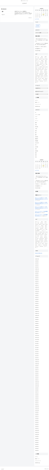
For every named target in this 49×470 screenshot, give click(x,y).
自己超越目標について (38, 48)
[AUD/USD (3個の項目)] (46, 72)
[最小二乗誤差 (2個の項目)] (45, 79)
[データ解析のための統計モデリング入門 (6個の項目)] (40, 64)
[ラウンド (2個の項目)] (46, 81)
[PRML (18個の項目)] (46, 59)
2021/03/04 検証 (37, 50)
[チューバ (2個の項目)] (41, 82)
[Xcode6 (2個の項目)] (46, 78)
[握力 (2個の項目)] (36, 79)
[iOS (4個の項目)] (44, 67)
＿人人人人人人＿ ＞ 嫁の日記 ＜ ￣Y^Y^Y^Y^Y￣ (38, 25)
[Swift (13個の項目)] (46, 60)
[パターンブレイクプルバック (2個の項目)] (44, 77)
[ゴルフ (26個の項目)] (46, 57)
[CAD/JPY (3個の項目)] (42, 72)
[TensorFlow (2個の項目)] (37, 81)
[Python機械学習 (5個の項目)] (38, 65)
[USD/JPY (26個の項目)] (42, 57)
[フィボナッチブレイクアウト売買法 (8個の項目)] (40, 61)
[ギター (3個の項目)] (42, 70)
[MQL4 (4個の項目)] (43, 68)
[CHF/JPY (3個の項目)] (46, 69)
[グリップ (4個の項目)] (46, 68)
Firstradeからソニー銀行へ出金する (40, 46)
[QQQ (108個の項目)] (46, 56)
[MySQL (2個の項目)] (46, 74)
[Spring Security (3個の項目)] (41, 74)
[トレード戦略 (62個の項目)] (37, 57)
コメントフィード (38, 104)
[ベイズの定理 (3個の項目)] (37, 70)
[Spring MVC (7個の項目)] (37, 63)
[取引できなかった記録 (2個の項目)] (38, 78)
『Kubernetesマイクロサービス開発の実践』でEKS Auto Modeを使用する (41, 44)
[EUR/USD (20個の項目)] (40, 59)
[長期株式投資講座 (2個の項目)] (37, 76)
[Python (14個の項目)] (43, 60)
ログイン (36, 100)
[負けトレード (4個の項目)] (37, 67)
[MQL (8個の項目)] (46, 61)
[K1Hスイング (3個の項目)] (37, 72)
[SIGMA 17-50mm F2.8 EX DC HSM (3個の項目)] (39, 69)
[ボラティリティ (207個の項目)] (38, 56)
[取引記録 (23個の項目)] (36, 59)
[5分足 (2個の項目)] (36, 77)
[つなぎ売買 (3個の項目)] (37, 73)
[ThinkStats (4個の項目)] (40, 68)
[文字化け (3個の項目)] (37, 74)
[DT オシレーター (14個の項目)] (38, 60)
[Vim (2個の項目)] (39, 77)
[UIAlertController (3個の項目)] (42, 73)
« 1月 (36, 170)
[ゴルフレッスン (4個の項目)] (45, 65)
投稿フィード (37, 102)
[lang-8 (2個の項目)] (43, 78)
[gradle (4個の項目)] (36, 68)
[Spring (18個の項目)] (43, 59)
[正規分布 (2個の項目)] (42, 76)
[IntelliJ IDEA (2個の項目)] (46, 76)
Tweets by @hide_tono (38, 253)
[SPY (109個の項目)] (42, 56)
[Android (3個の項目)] (46, 73)
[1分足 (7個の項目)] (46, 63)
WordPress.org (37, 106)
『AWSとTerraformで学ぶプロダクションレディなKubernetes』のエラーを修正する (41, 40)
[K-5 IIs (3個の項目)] (46, 70)
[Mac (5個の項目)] (46, 64)
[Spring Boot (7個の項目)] (42, 63)
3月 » (38, 170)
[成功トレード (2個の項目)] (40, 79)
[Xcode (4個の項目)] (46, 67)
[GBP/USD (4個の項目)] (41, 67)
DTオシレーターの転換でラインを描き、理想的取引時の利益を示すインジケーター (41, 199)
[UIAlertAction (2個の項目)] (42, 81)
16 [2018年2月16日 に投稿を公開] (43, 14)
